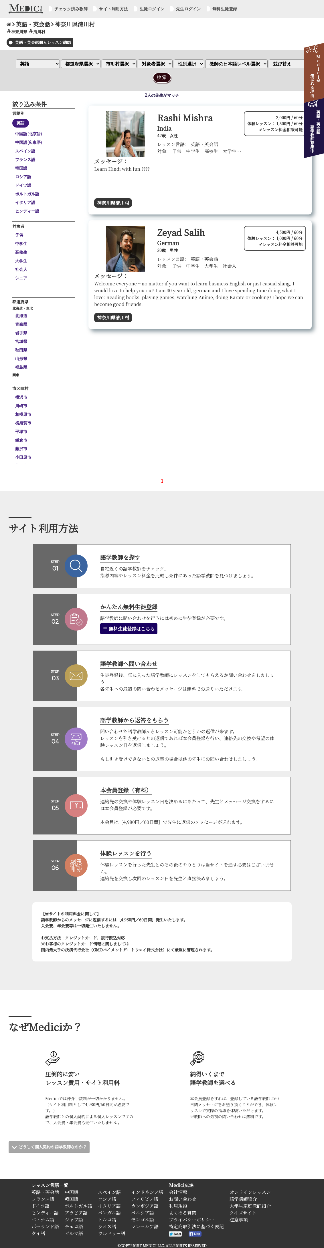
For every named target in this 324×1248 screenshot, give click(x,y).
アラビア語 (76, 1212)
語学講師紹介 (243, 1198)
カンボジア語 (145, 1205)
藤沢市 (21, 448)
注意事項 (239, 1219)
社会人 (21, 269)
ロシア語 (23, 176)
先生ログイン (188, 8)
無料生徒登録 (224, 8)
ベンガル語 (109, 1212)
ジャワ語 (74, 1219)
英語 (21, 123)
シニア (21, 278)
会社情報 (178, 1192)
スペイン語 (25, 151)
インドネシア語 (147, 1192)
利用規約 (178, 1205)
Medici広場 (181, 1185)
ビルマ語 (74, 1233)
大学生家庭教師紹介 (250, 1205)
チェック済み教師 (71, 8)
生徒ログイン (152, 8)
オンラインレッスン (250, 1192)
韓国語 (21, 168)
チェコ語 (74, 1226)
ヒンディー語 (27, 211)
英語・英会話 (45, 1192)
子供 (19, 235)
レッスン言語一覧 (49, 1185)
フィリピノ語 (144, 1198)
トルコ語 (107, 1219)
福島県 (21, 367)
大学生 (21, 260)
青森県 (21, 324)
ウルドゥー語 (111, 1233)
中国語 (71, 1192)
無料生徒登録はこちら (129, 628)
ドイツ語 (23, 185)
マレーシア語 (145, 1226)
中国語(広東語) (28, 142)
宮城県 (21, 341)
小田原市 (23, 457)
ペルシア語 (142, 1212)
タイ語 (38, 1233)
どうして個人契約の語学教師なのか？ (57, 1146)
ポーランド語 (45, 1226)
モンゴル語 (142, 1219)
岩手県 (21, 332)
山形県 (21, 358)
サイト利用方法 (113, 8)
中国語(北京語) (28, 133)
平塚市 (21, 431)
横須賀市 (23, 423)
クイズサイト (243, 1212)
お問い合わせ (182, 1198)
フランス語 (25, 159)
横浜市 (21, 397)
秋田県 (21, 350)
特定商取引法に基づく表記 (196, 1226)
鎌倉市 (21, 440)
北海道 (21, 315)
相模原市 (23, 414)
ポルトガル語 (27, 193)
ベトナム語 (42, 1219)
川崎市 (21, 405)
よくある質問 (182, 1212)
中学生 (21, 243)
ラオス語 (107, 1226)
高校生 (21, 252)
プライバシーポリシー (192, 1219)
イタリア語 (25, 202)
